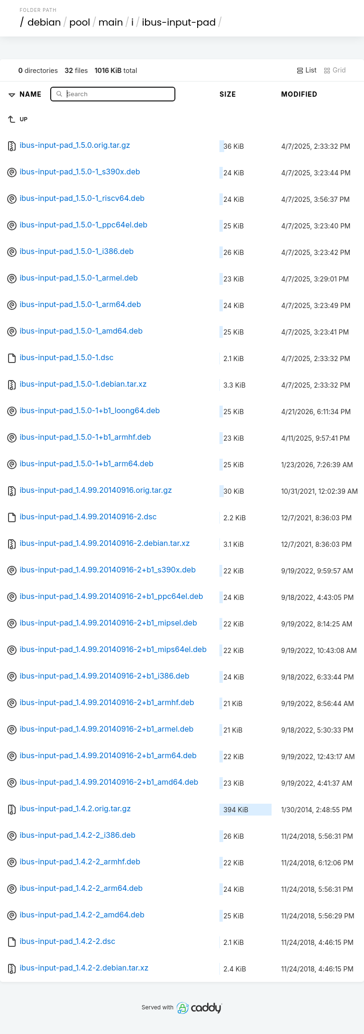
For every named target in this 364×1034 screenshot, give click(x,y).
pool (79, 22)
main (111, 22)
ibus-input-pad (179, 22)
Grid (334, 70)
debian (44, 22)
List (306, 70)
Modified (299, 94)
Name (31, 94)
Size (227, 94)
